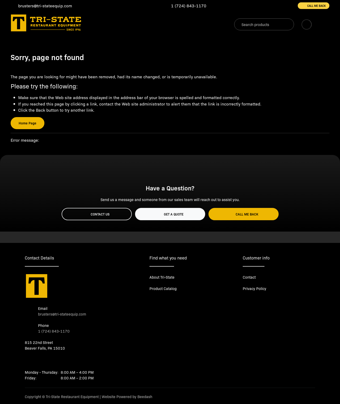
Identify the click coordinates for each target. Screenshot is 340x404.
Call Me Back (314, 6)
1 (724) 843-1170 (54, 331)
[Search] (264, 24)
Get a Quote (170, 214)
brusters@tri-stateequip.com (62, 313)
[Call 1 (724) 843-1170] (184, 6)
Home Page (27, 123)
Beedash (144, 396)
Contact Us (97, 214)
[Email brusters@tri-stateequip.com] (41, 6)
